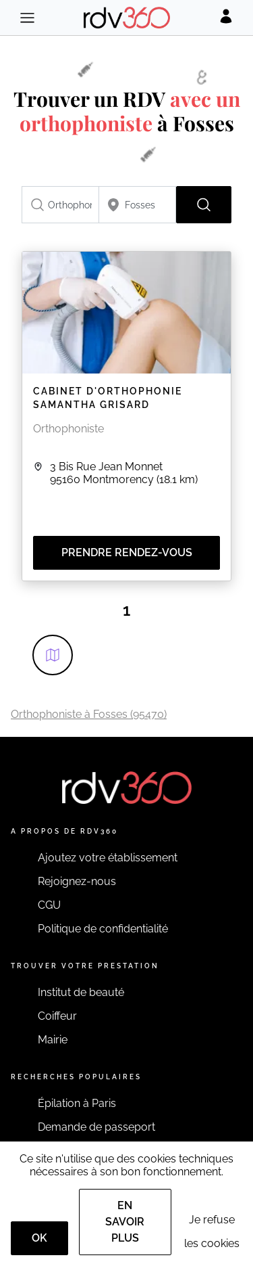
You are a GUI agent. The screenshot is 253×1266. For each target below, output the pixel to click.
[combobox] (60, 204)
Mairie (52, 1039)
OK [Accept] (39, 1237)
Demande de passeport (96, 1127)
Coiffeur (57, 1016)
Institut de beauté (81, 992)
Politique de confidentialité (103, 928)
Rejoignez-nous (77, 881)
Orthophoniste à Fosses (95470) (89, 714)
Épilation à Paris (77, 1103)
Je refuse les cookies (212, 1231)
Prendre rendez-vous (126, 552)
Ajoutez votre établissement (107, 857)
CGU (49, 905)
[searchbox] (60, 204)
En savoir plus (124, 1221)
